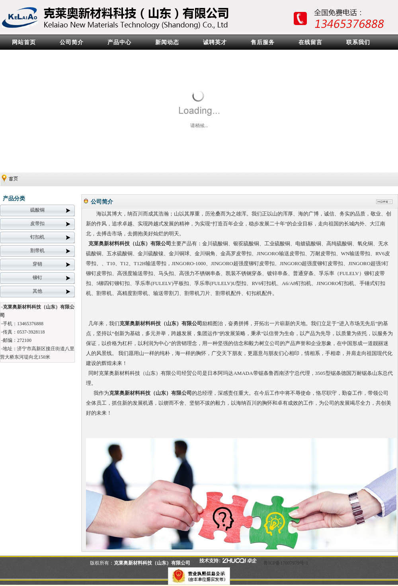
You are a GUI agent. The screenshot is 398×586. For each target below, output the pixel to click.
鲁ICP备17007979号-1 (285, 563)
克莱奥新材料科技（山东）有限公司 (129, 243)
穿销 (37, 264)
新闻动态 (167, 42)
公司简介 (72, 42)
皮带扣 (37, 223)
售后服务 (263, 42)
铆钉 (37, 277)
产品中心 (119, 42)
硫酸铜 (37, 210)
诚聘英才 (215, 42)
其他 (37, 291)
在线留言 (310, 42)
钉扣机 (37, 237)
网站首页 (24, 42)
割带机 (37, 250)
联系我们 (358, 42)
